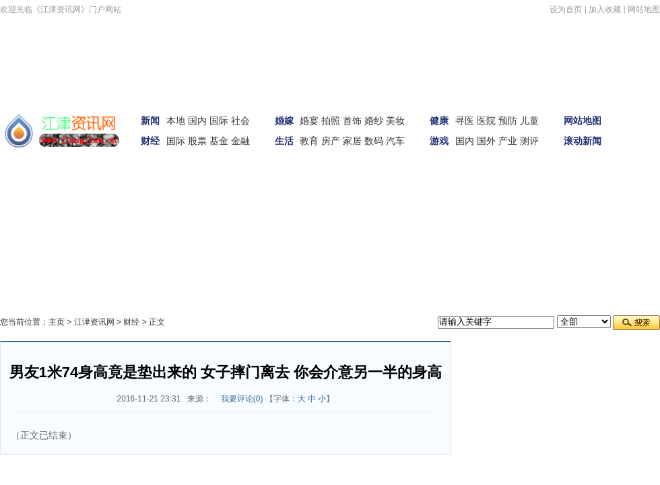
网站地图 (644, 9)
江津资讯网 (94, 322)
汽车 (395, 140)
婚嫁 (284, 120)
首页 (641, 109)
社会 (240, 120)
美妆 (395, 120)
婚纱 (373, 120)
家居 (352, 140)
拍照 (330, 120)
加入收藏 (605, 9)
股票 (197, 140)
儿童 (529, 120)
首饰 (352, 120)
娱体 (641, 147)
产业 (507, 140)
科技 (94, 185)
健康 (439, 120)
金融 (240, 140)
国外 (486, 140)
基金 (218, 140)
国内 (197, 120)
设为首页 (566, 9)
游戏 (439, 140)
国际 (218, 120)
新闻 (150, 120)
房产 (330, 140)
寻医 (464, 120)
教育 (309, 140)
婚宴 (309, 120)
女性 (59, 185)
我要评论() (242, 398)
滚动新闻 (582, 140)
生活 (284, 140)
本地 (175, 120)
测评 (529, 140)
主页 (56, 322)
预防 (507, 120)
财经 (150, 140)
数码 (373, 140)
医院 (486, 120)
